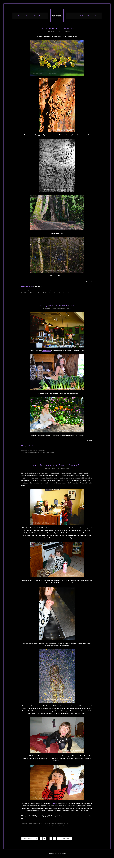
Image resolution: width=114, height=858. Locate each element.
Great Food (44, 825)
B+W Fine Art (38, 291)
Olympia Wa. (50, 291)
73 (59, 838)
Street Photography (64, 292)
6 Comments (66, 31)
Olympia (56, 292)
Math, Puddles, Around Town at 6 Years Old (57, 465)
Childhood (37, 823)
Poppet (53, 803)
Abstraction (28, 452)
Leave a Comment (66, 308)
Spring (62, 825)
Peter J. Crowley (57, 15)
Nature (44, 291)
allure (35, 450)
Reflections (56, 825)
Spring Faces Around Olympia (57, 305)
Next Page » (67, 838)
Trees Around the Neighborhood (57, 28)
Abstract (31, 291)
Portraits (40, 452)
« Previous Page (28, 838)
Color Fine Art (49, 292)
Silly (68, 823)
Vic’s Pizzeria (46, 350)
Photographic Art (27, 286)
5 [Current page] (47, 838)
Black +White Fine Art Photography (35, 292)
